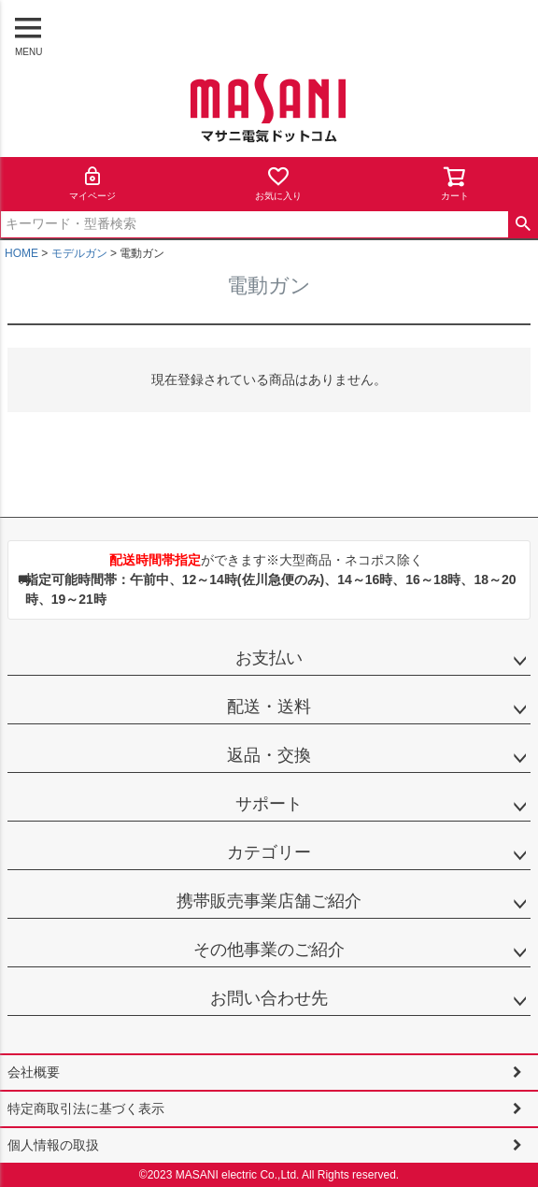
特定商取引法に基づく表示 (85, 1108)
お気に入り (278, 182)
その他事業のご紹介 (269, 949)
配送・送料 (269, 706)
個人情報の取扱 (53, 1144)
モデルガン (79, 253)
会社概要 (33, 1072)
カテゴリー (269, 852)
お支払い (269, 658)
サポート (269, 803)
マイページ (92, 182)
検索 (522, 224)
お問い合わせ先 (269, 998)
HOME (21, 253)
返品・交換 (269, 755)
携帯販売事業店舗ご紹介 (269, 901)
